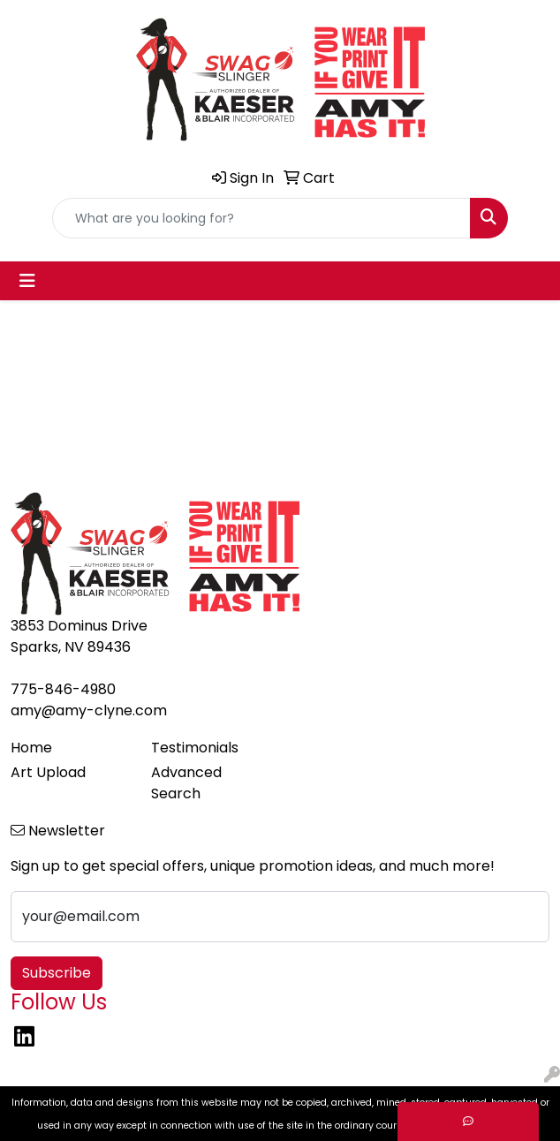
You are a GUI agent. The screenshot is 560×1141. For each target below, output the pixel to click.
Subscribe (56, 973)
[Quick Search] (261, 218)
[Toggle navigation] (27, 280)
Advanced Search (186, 783)
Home (31, 747)
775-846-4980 (63, 689)
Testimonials (194, 747)
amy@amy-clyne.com (89, 710)
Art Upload (48, 772)
